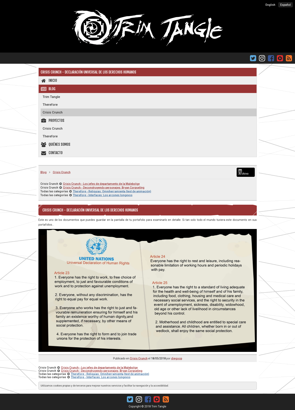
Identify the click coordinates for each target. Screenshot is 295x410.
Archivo (243, 172)
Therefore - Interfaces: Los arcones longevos (102, 195)
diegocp (176, 358)
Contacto (52, 153)
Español (285, 4)
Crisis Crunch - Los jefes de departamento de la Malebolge (101, 183)
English (270, 4)
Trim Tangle (51, 97)
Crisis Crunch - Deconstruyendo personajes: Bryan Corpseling (103, 187)
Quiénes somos (56, 144)
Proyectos (53, 120)
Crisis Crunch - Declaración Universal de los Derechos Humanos (88, 72)
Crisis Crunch (53, 112)
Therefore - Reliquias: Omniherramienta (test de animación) (112, 191)
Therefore (50, 105)
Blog (48, 89)
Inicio (49, 80)
